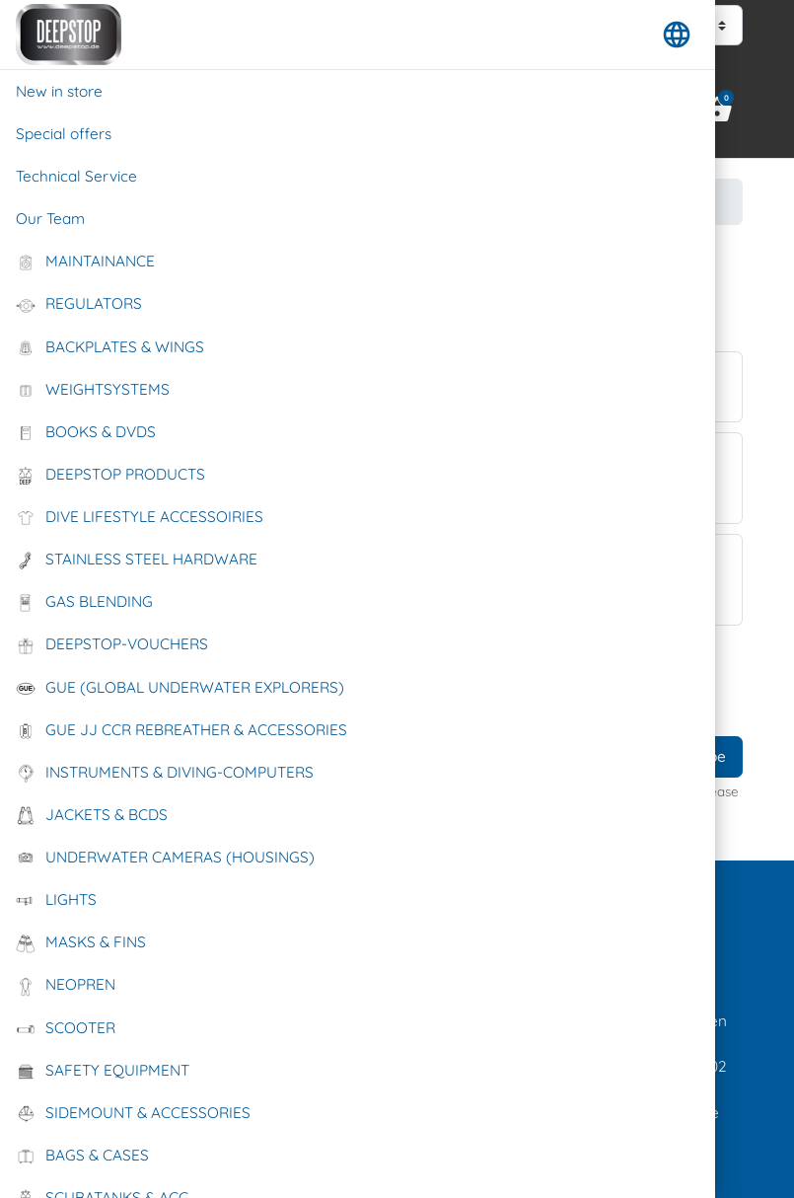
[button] (676, 34)
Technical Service (76, 176)
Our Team (50, 218)
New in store (59, 91)
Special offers (63, 133)
